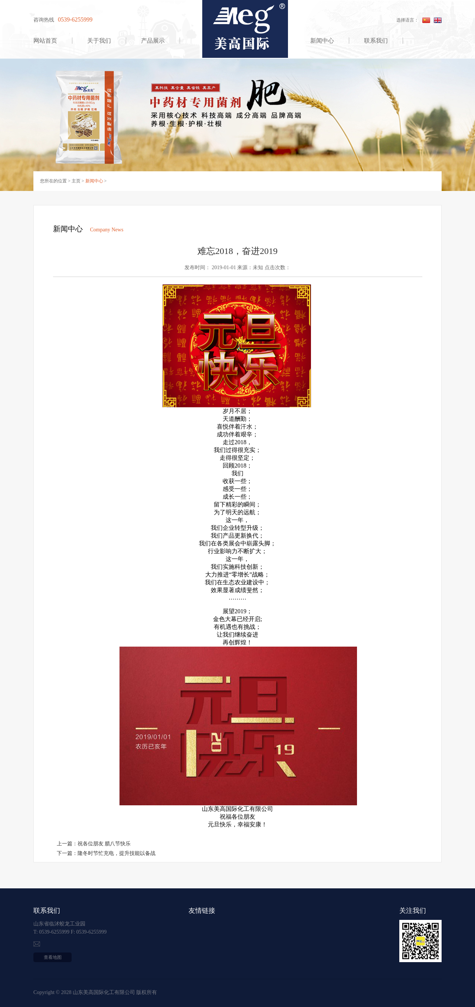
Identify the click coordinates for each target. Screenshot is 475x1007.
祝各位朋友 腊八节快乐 (104, 843)
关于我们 (99, 40)
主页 (76, 181)
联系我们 (376, 40)
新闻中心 (322, 40)
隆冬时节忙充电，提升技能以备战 (116, 853)
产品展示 (153, 40)
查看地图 (53, 957)
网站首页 (45, 40)
